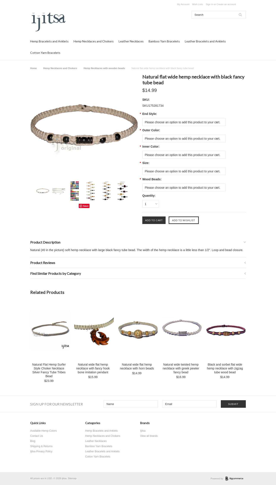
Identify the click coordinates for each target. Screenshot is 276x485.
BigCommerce (235, 478)
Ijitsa (143, 430)
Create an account (226, 4)
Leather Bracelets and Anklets (205, 41)
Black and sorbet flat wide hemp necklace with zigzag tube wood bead (225, 368)
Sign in (209, 4)
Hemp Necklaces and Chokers (94, 41)
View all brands (149, 435)
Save (86, 206)
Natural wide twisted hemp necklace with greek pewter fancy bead (181, 368)
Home (33, 68)
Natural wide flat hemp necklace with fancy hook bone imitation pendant (93, 368)
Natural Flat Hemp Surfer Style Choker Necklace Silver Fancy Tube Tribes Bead (49, 370)
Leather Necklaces (131, 41)
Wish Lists (197, 4)
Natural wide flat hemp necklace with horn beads (137, 366)
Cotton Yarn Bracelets (45, 52)
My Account (183, 4)
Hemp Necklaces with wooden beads (104, 68)
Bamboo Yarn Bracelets (164, 41)
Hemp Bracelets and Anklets (49, 41)
